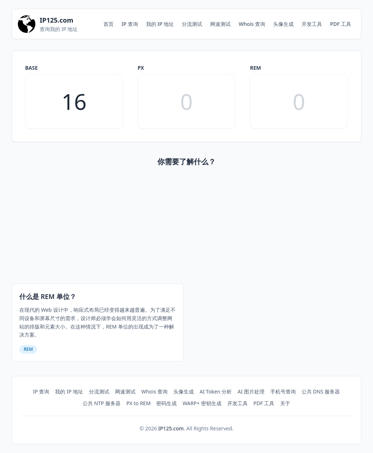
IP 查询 (130, 23)
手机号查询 (283, 391)
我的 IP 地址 (160, 23)
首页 (108, 23)
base (31, 67)
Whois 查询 (252, 23)
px (141, 67)
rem (255, 67)
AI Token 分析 (216, 391)
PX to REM (138, 403)
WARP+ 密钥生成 (201, 403)
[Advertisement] (186, 227)
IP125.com (171, 428)
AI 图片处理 (250, 391)
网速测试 (220, 23)
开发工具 (312, 23)
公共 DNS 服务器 (321, 391)
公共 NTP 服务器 (102, 403)
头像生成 (283, 23)
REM (28, 349)
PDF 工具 (340, 23)
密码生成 (166, 403)
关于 (285, 403)
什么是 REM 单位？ (47, 296)
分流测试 (192, 23)
